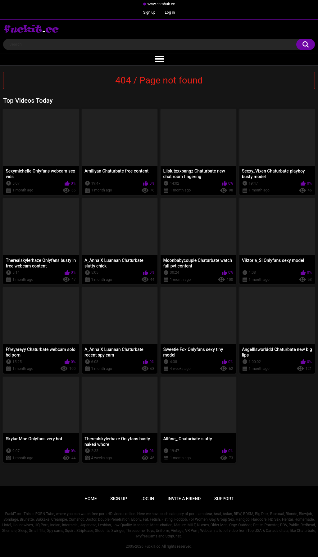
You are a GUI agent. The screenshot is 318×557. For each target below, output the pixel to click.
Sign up (149, 12)
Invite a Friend (184, 498)
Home (90, 498)
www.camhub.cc (161, 4)
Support (224, 498)
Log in (170, 12)
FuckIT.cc (152, 546)
